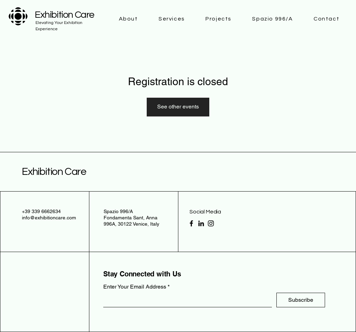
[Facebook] (191, 223)
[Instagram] (211, 223)
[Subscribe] (300, 300)
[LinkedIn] (201, 223)
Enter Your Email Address (134, 287)
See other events (178, 106)
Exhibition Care (54, 171)
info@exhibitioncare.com (49, 217)
